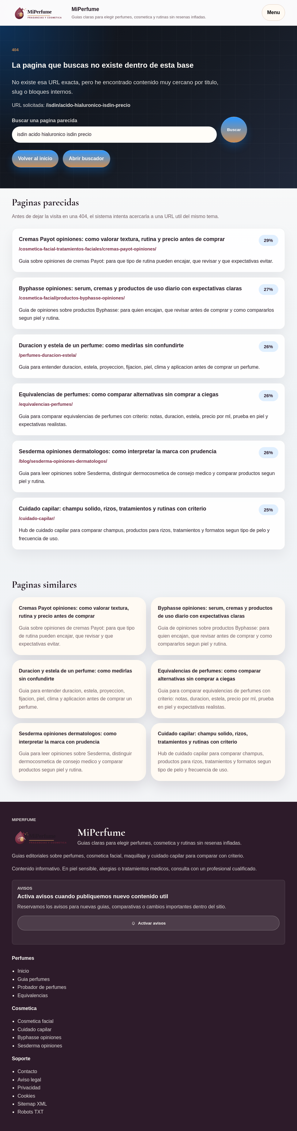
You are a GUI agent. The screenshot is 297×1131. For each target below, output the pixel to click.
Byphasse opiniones (39, 1037)
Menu (273, 12)
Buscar (234, 129)
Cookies (26, 1096)
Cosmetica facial (35, 1021)
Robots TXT (30, 1111)
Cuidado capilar (34, 1029)
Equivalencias (32, 995)
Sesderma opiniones (39, 1045)
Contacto (27, 1071)
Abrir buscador (86, 158)
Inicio (23, 971)
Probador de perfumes (41, 987)
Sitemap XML (32, 1103)
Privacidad (28, 1087)
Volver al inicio (35, 158)
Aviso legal (29, 1079)
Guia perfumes (33, 979)
